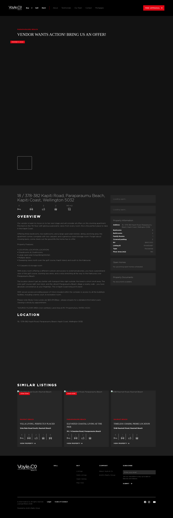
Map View (80, 483)
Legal (49, 501)
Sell (36, 8)
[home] (15, 8)
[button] (29, 7)
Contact (89, 8)
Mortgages (99, 8)
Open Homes (81, 479)
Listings (79, 471)
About (55, 8)
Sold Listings (81, 475)
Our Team (78, 8)
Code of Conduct (61, 501)
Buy (27, 8)
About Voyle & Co (106, 471)
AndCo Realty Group (107, 475)
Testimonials (66, 8)
